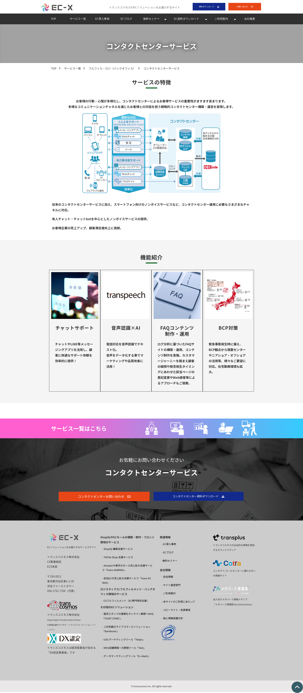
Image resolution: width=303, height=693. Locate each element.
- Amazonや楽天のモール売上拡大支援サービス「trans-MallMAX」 (127, 569)
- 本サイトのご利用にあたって (178, 603)
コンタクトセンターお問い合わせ (101, 497)
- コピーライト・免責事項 (176, 611)
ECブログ (126, 20)
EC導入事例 (102, 20)
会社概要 (249, 20)
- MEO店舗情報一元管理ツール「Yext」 (124, 649)
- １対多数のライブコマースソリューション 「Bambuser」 (126, 630)
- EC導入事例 (169, 545)
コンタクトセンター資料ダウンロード (196, 497)
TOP (53, 20)
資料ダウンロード (206, 7)
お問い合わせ (242, 7)
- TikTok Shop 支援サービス (117, 558)
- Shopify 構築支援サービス (117, 550)
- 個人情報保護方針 (172, 619)
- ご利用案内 (168, 594)
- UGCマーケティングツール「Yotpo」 (123, 640)
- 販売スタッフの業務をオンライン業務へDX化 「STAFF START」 (128, 617)
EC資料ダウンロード (186, 20)
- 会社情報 (167, 578)
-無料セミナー (169, 561)
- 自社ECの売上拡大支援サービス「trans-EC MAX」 (126, 582)
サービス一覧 (78, 20)
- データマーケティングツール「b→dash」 (126, 657)
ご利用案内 (221, 20)
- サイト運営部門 (171, 586)
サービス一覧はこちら (79, 429)
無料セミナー (151, 20)
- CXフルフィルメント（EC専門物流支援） (125, 602)
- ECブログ (168, 553)
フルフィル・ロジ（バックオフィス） (112, 69)
